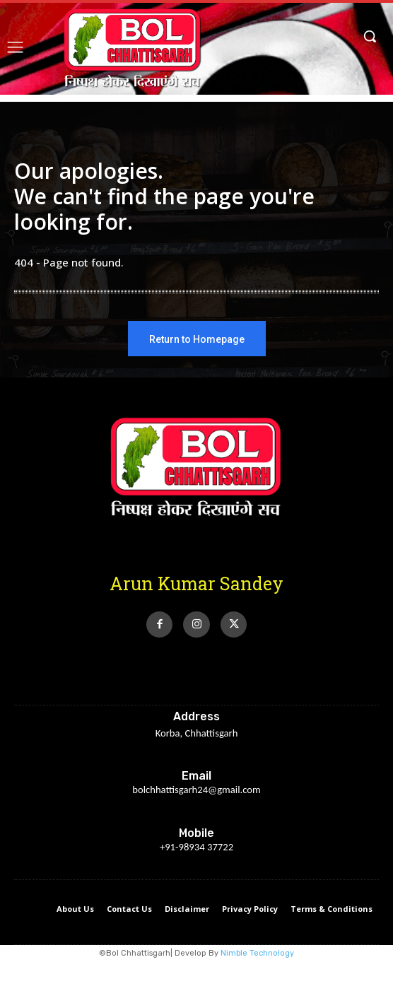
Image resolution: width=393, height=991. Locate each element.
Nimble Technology (257, 953)
